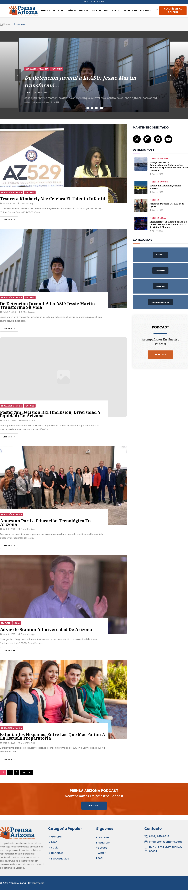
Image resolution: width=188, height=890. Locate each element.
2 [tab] (92, 108)
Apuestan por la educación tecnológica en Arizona (45, 522)
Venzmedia (37, 883)
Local (17, 623)
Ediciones (145, 10)
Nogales (83, 10)
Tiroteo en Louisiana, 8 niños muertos (165, 187)
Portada (46, 10)
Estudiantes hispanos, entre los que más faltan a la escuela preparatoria (52, 736)
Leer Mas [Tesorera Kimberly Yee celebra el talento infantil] (9, 219)
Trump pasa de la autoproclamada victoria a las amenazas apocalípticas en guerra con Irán (169, 166)
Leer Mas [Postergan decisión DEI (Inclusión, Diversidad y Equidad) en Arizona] (9, 437)
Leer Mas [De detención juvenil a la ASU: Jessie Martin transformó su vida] (9, 328)
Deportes (96, 10)
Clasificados (129, 10)
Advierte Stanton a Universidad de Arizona (46, 629)
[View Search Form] (157, 11)
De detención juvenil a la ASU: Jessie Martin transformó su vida (47, 305)
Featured (89, 68)
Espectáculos (112, 10)
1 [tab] (88, 108)
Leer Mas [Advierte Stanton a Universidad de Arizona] (9, 650)
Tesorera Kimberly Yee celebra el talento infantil (53, 198)
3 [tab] (96, 108)
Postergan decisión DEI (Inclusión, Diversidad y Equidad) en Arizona (50, 414)
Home (6, 24)
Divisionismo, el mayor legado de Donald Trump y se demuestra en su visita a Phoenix (168, 224)
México (72, 10)
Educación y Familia (69, 68)
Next (26, 772)
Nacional (164, 158)
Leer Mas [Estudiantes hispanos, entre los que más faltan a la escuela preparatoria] (9, 759)
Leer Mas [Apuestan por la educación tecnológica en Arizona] (9, 545)
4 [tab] (101, 108)
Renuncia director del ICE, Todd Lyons (167, 205)
